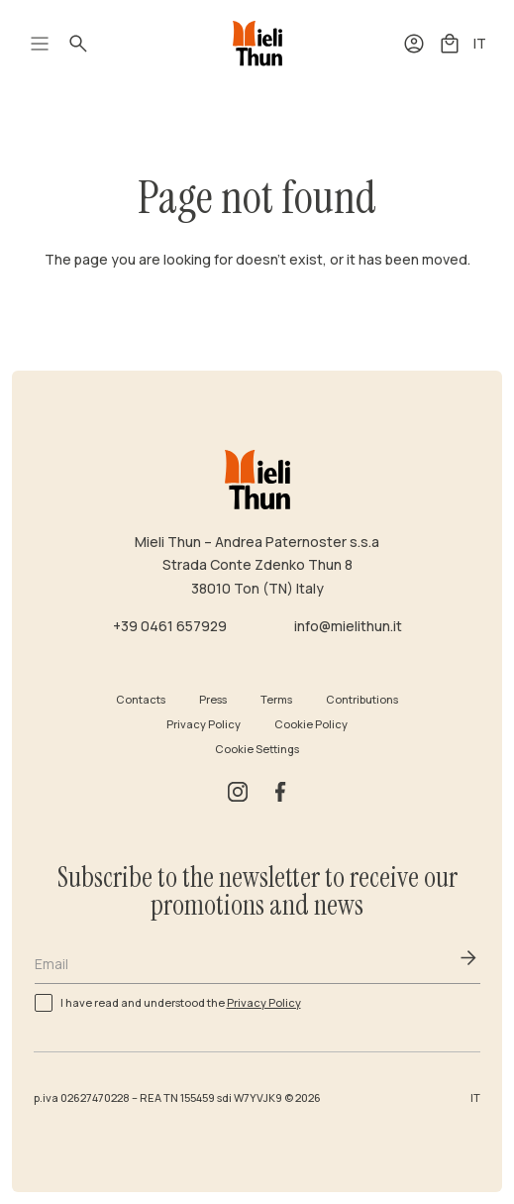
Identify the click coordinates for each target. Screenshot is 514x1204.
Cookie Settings (257, 748)
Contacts (140, 699)
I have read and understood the (180, 1001)
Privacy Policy (203, 723)
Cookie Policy (311, 723)
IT (479, 43)
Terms (276, 699)
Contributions (362, 699)
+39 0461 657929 (170, 625)
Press (213, 699)
